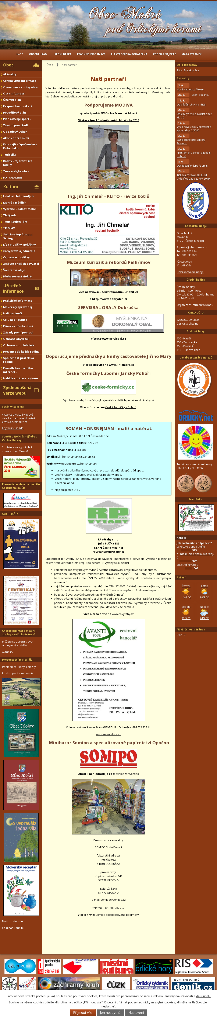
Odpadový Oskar (15, 132)
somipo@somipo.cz (113, 900)
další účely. (203, 996)
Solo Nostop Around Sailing (17, 236)
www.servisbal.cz (114, 338)
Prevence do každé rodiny (21, 351)
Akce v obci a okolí (16, 138)
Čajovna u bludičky (16, 257)
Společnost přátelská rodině (18, 360)
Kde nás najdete (164, 54)
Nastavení (136, 1012)
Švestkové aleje (14, 270)
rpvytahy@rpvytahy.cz (108, 552)
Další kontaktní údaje (190, 272)
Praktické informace (17, 300)
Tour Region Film (15, 222)
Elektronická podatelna (129, 54)
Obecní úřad (38, 54)
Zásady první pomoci (18, 332)
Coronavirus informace (19, 81)
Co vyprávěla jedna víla (19, 251)
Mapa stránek (192, 54)
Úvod (19, 54)
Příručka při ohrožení (18, 326)
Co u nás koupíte (15, 320)
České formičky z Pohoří (120, 407)
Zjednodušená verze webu (17, 390)
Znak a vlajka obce (16, 171)
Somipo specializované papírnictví (117, 915)
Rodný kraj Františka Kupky (17, 163)
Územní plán (12, 100)
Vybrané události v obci (19, 209)
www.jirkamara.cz (121, 365)
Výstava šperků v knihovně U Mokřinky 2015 (108, 120)
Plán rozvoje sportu (17, 119)
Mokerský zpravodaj (17, 307)
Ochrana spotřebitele (18, 345)
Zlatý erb (9, 215)
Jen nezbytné (110, 1012)
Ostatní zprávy (14, 93)
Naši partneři (12, 313)
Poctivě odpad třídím (192, 547)
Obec (8, 65)
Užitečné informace (13, 288)
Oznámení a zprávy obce (20, 87)
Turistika (9, 154)
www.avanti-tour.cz (108, 734)
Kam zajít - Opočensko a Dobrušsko (20, 146)
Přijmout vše (82, 1012)
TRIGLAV (9, 228)
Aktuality (10, 74)
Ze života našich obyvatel (21, 264)
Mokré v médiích (14, 202)
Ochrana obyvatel (16, 339)
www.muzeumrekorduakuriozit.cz (113, 292)
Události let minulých (18, 196)
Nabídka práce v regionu (20, 378)
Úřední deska (62, 54)
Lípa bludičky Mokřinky (19, 244)
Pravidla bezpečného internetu (18, 370)
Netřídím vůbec (188, 565)
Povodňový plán (14, 112)
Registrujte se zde (12, 428)
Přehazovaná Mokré (17, 276)
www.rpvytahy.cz (123, 614)
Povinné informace (91, 54)
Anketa (181, 538)
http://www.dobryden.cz (110, 299)
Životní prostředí (15, 125)
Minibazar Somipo (127, 774)
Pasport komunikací (17, 106)
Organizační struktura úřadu (195, 305)
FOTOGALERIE (12, 177)
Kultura (10, 187)
